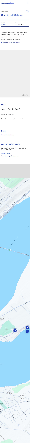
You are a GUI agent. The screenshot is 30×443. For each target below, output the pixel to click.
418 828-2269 (5, 153)
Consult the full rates (7, 135)
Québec (3, 24)
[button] (15, 330)
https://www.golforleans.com (10, 156)
